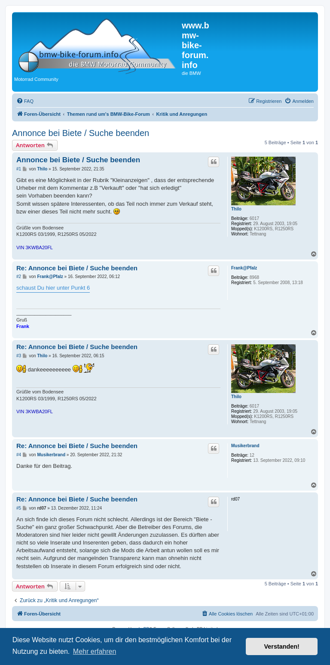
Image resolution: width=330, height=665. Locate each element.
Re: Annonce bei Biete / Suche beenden (77, 268)
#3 (18, 355)
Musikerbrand (245, 445)
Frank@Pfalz (244, 268)
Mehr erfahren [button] (94, 651)
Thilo (236, 209)
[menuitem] (25, 101)
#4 (18, 454)
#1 (18, 169)
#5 (18, 508)
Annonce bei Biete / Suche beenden (80, 133)
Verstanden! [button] (281, 646)
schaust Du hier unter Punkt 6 (53, 288)
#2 (18, 276)
